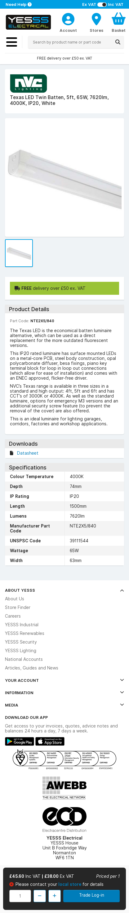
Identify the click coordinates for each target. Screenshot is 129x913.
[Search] (118, 42)
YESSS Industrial (21, 624)
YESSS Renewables (24, 633)
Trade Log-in (91, 895)
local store (70, 884)
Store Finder (17, 607)
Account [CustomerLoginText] (68, 30)
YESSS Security (21, 642)
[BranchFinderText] (96, 22)
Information (64, 692)
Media (64, 704)
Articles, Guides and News (31, 667)
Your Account (64, 680)
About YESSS (64, 590)
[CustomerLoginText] (68, 18)
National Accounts (24, 659)
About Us (14, 598)
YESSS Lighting (20, 650)
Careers (13, 616)
